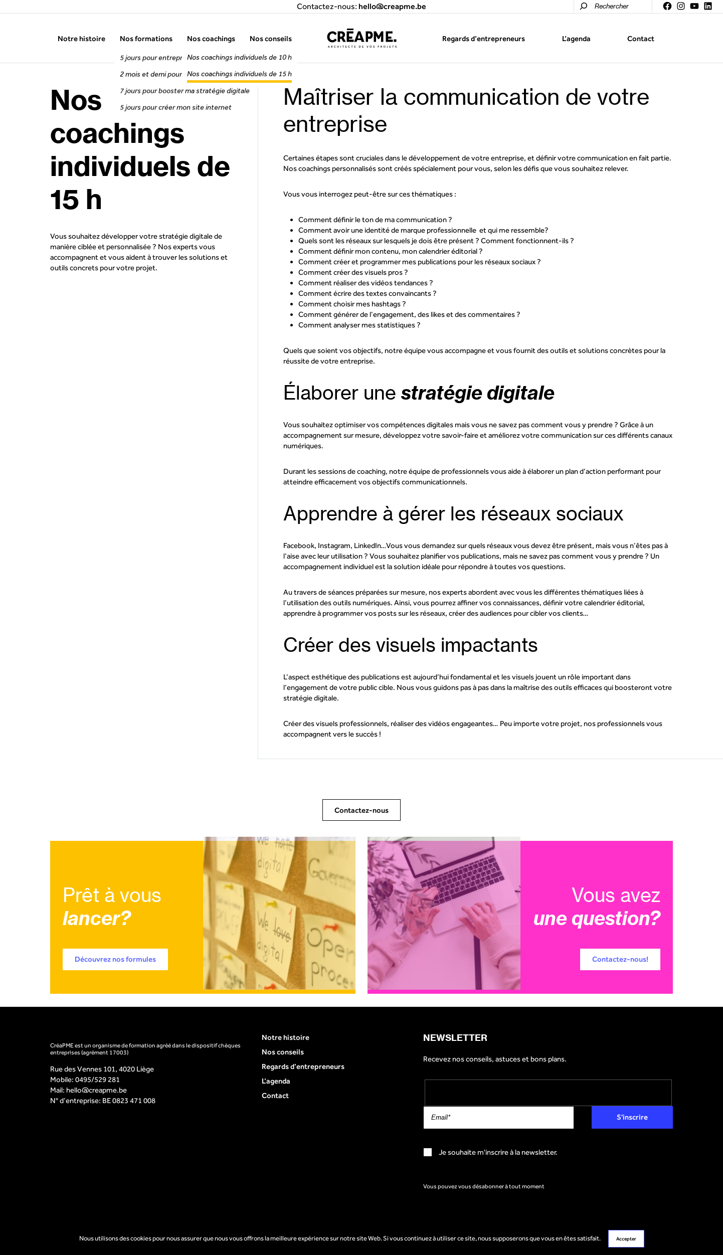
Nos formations (146, 38)
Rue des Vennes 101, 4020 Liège (102, 1068)
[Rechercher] (583, 6)
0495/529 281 (97, 1079)
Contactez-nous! (620, 959)
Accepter (626, 1238)
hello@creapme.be (96, 1090)
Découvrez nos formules (115, 959)
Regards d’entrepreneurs (483, 38)
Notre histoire (81, 38)
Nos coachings (211, 38)
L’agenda (576, 38)
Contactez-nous (361, 810)
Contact (640, 38)
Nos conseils (271, 38)
